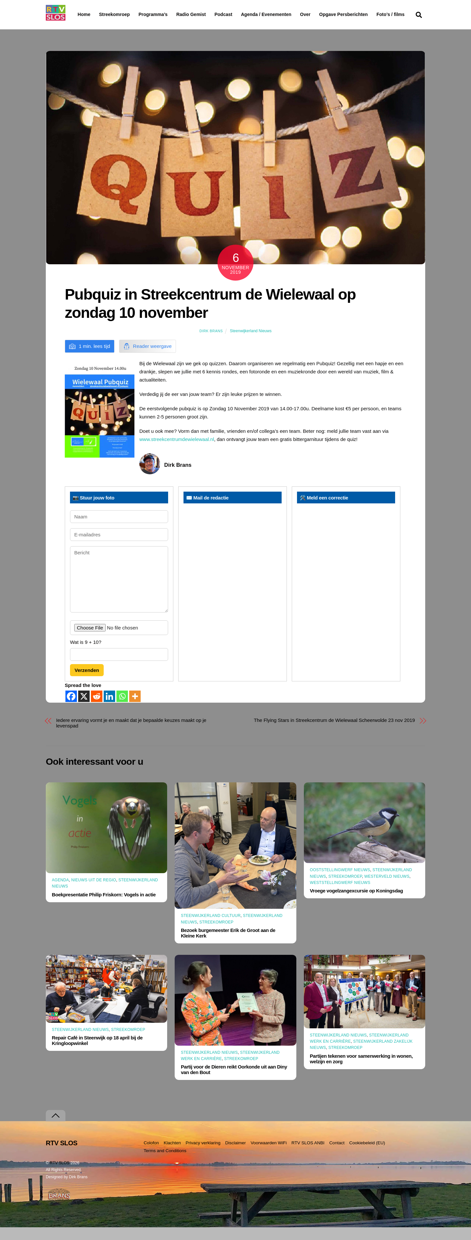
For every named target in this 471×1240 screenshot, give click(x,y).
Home (78, 14)
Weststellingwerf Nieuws (340, 895)
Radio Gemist (207, 14)
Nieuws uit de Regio (93, 892)
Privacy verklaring (202, 1155)
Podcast (240, 14)
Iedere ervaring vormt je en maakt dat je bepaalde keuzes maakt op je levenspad (131, 735)
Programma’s (165, 15)
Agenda (60, 892)
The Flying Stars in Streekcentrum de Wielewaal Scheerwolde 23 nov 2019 (334, 733)
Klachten (172, 1155)
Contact (337, 1155)
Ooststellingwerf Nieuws (340, 882)
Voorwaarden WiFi (269, 1155)
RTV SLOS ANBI (307, 1155)
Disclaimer (235, 1155)
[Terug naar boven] (55, 1128)
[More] (135, 709)
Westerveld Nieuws (387, 889)
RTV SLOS (59, 1175)
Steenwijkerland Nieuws (250, 343)
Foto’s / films (92, 27)
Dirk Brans (211, 344)
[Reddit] (96, 709)
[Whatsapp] (122, 709)
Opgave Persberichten (367, 15)
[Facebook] (71, 709)
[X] (84, 709)
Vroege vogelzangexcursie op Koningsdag (356, 903)
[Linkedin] (109, 709)
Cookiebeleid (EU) (367, 1155)
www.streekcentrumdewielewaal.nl (176, 452)
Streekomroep (116, 15)
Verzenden (87, 683)
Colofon (151, 1155)
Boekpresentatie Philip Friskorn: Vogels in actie (104, 907)
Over (322, 14)
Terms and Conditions (165, 1163)
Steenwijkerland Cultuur (211, 928)
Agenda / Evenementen (283, 14)
